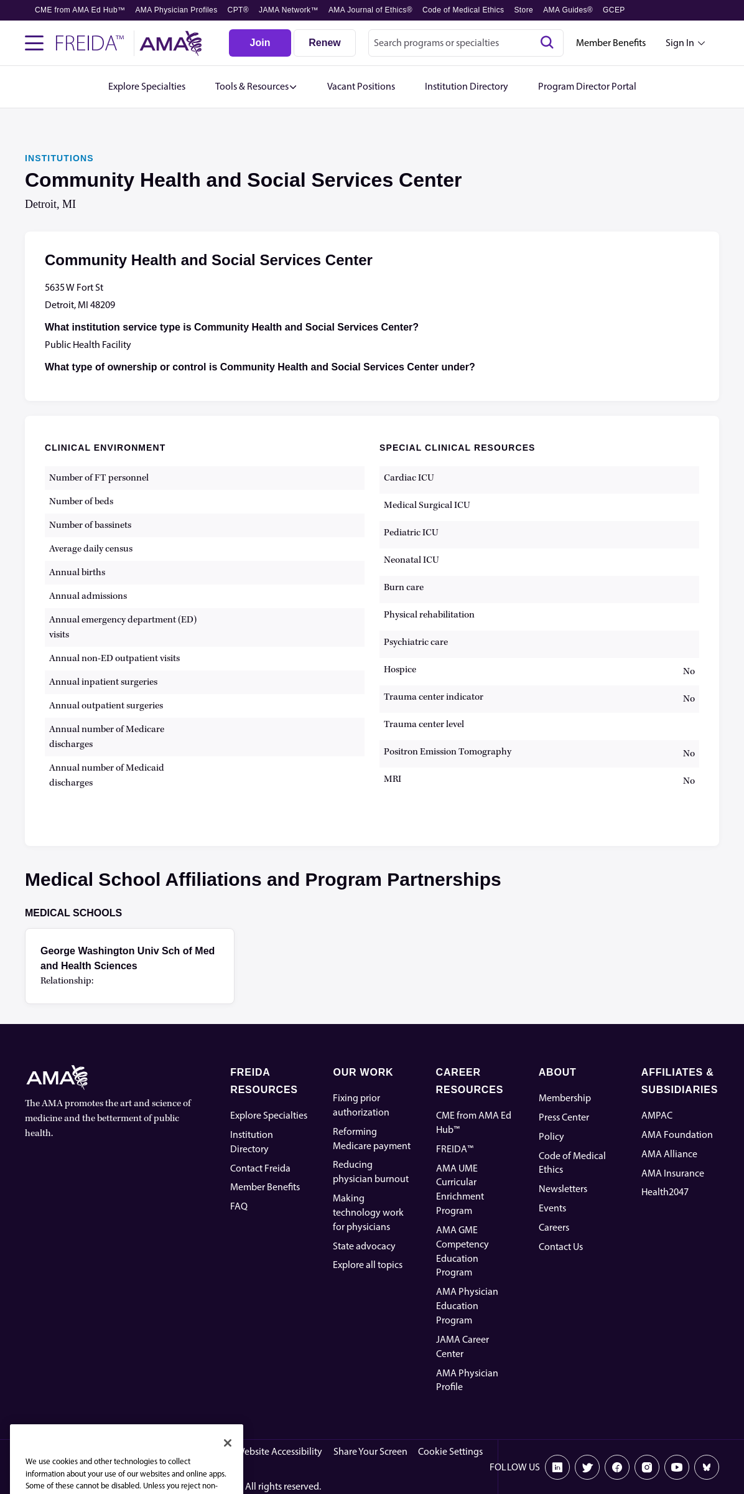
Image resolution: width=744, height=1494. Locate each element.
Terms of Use (131, 1451)
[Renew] (325, 43)
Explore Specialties (268, 1115)
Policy (551, 1136)
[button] (256, 87)
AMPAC (656, 1115)
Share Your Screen (370, 1451)
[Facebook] (617, 1467)
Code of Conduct (60, 1451)
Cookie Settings (450, 1451)
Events (552, 1208)
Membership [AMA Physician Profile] (565, 1098)
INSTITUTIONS (59, 158)
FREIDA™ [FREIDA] (454, 1149)
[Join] (260, 43)
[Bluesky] (706, 1467)
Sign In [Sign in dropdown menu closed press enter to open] (680, 43)
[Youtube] (676, 1467)
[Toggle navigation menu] (34, 42)
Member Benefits (611, 43)
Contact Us (561, 1246)
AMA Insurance (672, 1173)
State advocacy (364, 1246)
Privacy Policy (197, 1451)
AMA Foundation (677, 1134)
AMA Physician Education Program (467, 1305)
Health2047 (665, 1192)
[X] (587, 1467)
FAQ (239, 1206)
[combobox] (466, 43)
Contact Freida (260, 1168)
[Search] (547, 43)
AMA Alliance (669, 1154)
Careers (554, 1227)
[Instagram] (647, 1467)
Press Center (564, 1117)
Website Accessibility (279, 1451)
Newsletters (563, 1189)
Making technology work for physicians (368, 1212)
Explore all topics (367, 1265)
